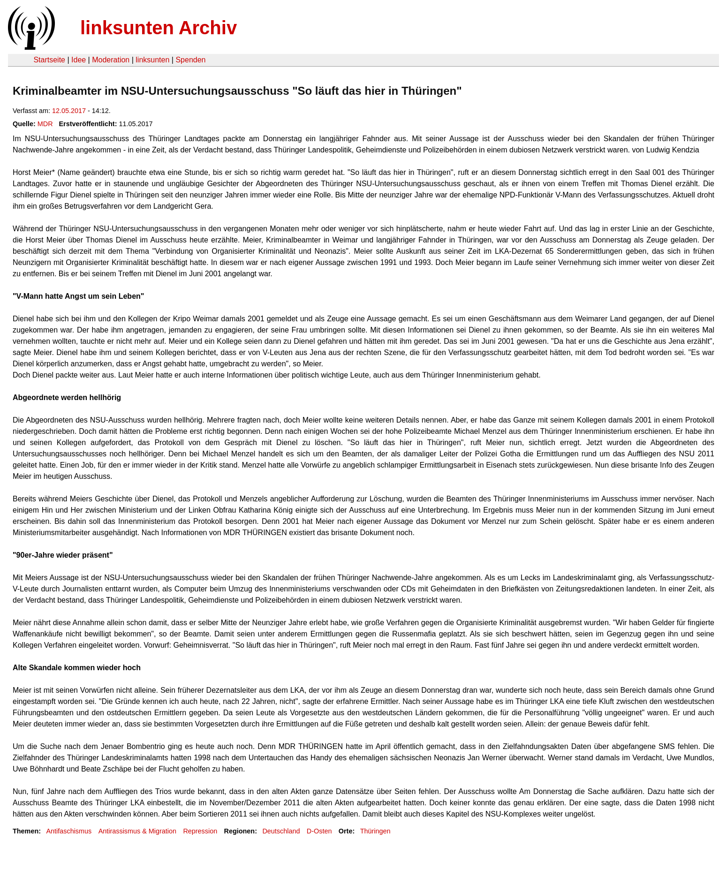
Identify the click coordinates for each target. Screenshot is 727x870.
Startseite (49, 60)
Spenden (190, 60)
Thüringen (375, 831)
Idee (78, 60)
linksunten (152, 60)
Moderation (110, 60)
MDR (45, 124)
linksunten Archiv (158, 27)
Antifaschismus (68, 831)
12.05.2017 (69, 110)
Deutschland (281, 831)
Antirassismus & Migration (137, 831)
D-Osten (319, 831)
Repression (200, 831)
